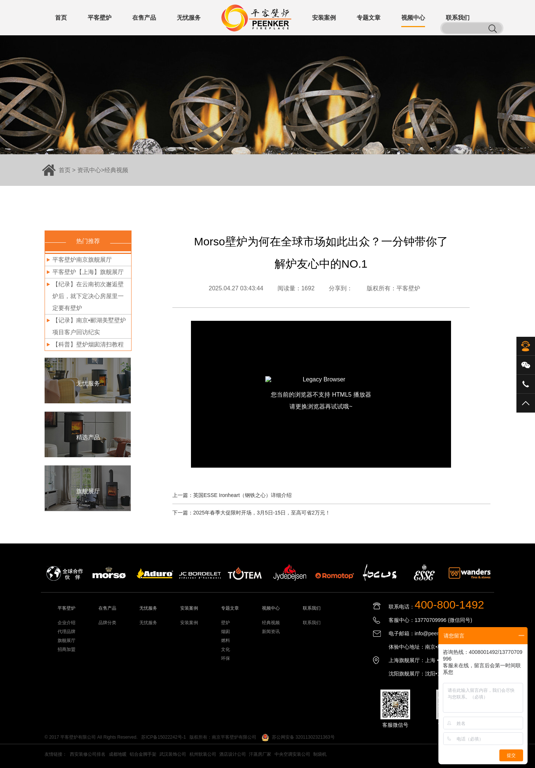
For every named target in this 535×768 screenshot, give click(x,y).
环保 (225, 658)
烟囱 (225, 631)
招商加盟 (66, 649)
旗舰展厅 (66, 640)
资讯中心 (89, 170)
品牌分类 (107, 622)
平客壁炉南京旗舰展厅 (82, 259)
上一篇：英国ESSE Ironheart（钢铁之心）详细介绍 (232, 495)
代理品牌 (66, 631)
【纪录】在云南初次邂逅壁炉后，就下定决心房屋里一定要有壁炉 (88, 296)
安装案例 (189, 622)
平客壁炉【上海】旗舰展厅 (88, 272)
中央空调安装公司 (292, 754)
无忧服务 (148, 622)
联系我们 (312, 622)
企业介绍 (66, 622)
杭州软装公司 (202, 754)
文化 (225, 649)
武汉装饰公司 (172, 754)
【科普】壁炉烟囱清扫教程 (88, 344)
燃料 (225, 640)
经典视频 (116, 170)
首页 (65, 170)
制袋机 (320, 754)
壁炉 (225, 622)
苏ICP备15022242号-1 (163, 737)
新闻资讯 (271, 631)
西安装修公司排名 (88, 754)
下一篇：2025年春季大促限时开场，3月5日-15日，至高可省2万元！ (251, 513)
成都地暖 (118, 754)
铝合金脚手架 (143, 754)
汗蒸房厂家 (260, 754)
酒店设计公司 (232, 754)
